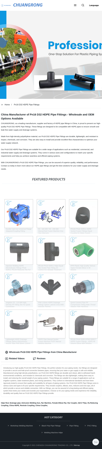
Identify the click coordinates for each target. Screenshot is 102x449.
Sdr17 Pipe (82, 403)
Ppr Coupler (72, 403)
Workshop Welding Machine (24, 426)
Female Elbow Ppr (59, 403)
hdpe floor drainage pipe (11, 403)
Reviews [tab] (39, 358)
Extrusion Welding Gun (31, 403)
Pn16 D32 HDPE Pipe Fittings (26, 105)
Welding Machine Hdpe (55, 433)
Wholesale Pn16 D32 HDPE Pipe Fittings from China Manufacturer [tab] (41, 352)
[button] (75, 5)
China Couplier (41, 405)
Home (7, 105)
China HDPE (14, 405)
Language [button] (94, 5)
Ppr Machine (46, 403)
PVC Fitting (94, 426)
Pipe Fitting (76, 426)
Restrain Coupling (27, 405)
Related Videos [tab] (15, 358)
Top (96, 443)
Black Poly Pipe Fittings (53, 426)
